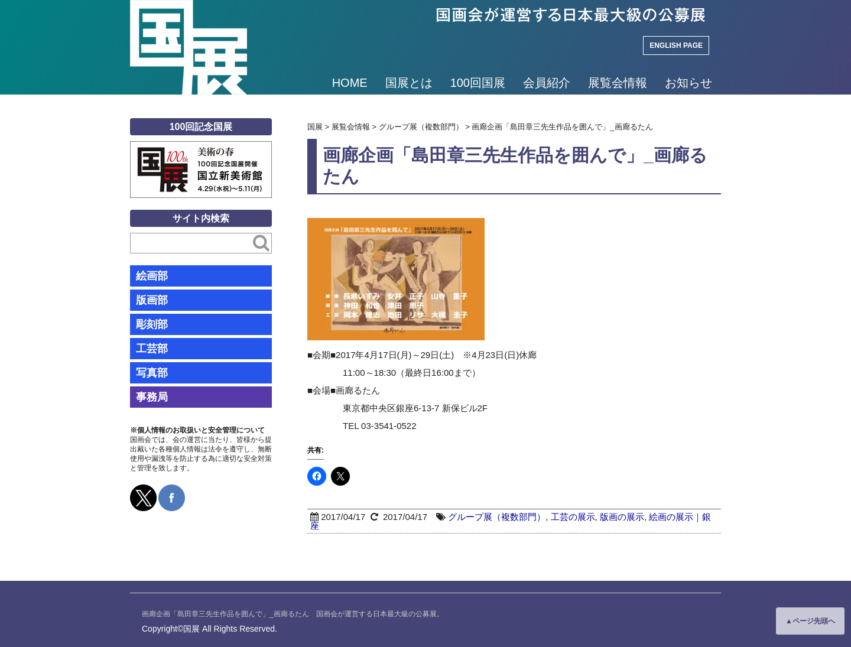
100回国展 (477, 82)
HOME (350, 82)
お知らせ (688, 82)
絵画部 (152, 276)
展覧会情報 (617, 82)
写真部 (152, 373)
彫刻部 (152, 324)
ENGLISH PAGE (676, 45)
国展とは (409, 82)
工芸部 (152, 349)
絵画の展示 (671, 517)
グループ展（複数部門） (496, 517)
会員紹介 (546, 82)
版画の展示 (622, 517)
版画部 (152, 300)
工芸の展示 (573, 517)
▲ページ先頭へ (810, 621)
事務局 (152, 397)
